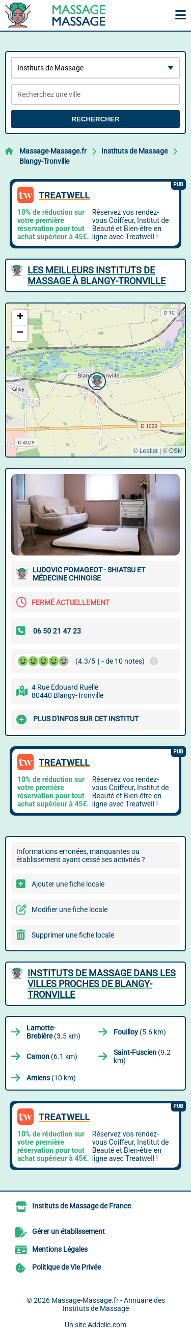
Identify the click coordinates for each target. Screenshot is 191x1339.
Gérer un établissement (68, 1231)
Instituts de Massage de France (81, 1206)
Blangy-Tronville (44, 161)
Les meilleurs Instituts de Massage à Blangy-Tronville (97, 275)
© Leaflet (145, 450)
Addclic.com (107, 1325)
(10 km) (51, 1078)
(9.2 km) (142, 1056)
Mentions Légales (60, 1249)
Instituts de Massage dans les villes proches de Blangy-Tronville (102, 984)
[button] (95, 380)
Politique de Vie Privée (66, 1267)
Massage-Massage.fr (53, 151)
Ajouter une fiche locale (68, 884)
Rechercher (95, 119)
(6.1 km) (51, 1056)
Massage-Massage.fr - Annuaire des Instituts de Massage (108, 1304)
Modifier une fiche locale (69, 909)
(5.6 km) (140, 1032)
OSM (176, 450)
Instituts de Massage (134, 151)
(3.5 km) (53, 1032)
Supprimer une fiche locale (73, 935)
